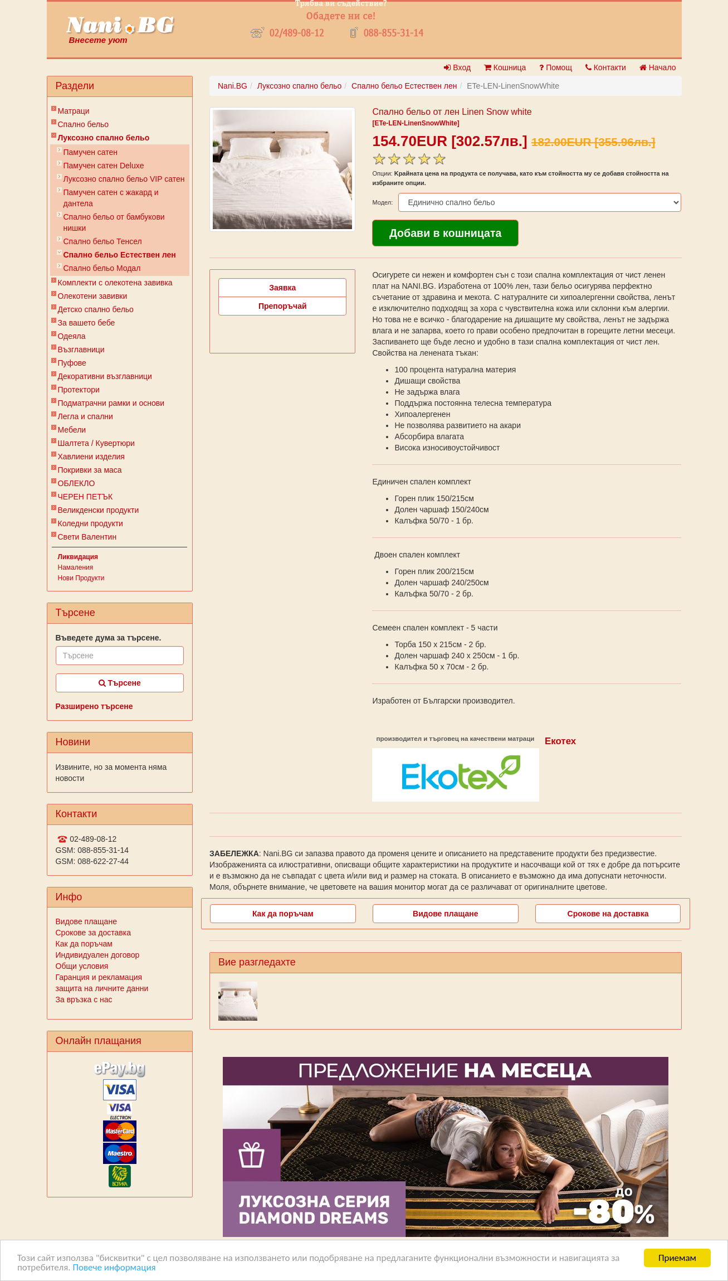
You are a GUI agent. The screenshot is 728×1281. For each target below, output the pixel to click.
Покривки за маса (90, 469)
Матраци (74, 110)
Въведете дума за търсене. (109, 637)
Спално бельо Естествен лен (119, 254)
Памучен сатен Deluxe (103, 165)
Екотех (560, 741)
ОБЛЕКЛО (76, 483)
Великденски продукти (98, 510)
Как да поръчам (84, 943)
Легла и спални (85, 416)
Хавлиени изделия (91, 456)
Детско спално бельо (96, 309)
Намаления (76, 567)
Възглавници (81, 349)
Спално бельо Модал (102, 268)
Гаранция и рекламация (99, 977)
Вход (457, 67)
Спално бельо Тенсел (102, 241)
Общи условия (82, 966)
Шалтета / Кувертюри (96, 443)
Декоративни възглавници (105, 376)
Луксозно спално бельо (104, 137)
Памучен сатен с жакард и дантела (111, 198)
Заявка (282, 287)
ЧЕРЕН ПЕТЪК (85, 496)
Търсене (120, 682)
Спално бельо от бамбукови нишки (114, 222)
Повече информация (113, 1267)
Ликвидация (78, 557)
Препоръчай (282, 306)
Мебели (72, 429)
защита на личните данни (102, 988)
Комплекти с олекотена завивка (115, 282)
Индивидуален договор (98, 954)
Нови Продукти (81, 578)
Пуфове (72, 362)
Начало (657, 67)
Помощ (555, 67)
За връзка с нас (84, 999)
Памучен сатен (90, 152)
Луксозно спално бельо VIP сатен (124, 178)
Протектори (79, 389)
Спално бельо (83, 124)
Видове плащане (86, 921)
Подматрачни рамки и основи (111, 403)
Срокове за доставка (93, 932)
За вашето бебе (86, 322)
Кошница (505, 67)
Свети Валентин (87, 536)
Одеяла (72, 336)
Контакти (605, 67)
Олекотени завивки (93, 296)
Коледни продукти (90, 523)
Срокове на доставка (608, 913)
